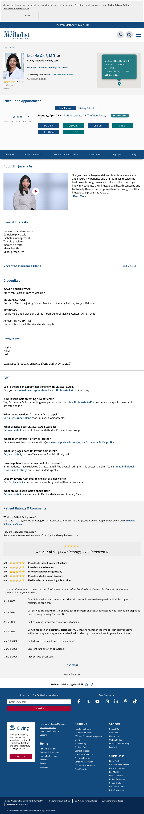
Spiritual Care (81, 747)
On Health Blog (115, 739)
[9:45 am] (98, 125)
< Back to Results (9, 48)
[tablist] (75, 108)
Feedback (113, 747)
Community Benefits (84, 732)
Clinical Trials (115, 783)
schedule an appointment (34, 390)
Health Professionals (49, 756)
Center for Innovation (84, 761)
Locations (44, 767)
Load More (72, 665)
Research (44, 763)
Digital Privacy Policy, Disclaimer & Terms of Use (24, 800)
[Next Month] (28, 116)
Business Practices (83, 758)
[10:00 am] (48, 132)
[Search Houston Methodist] (129, 34)
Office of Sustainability (85, 765)
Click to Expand (131, 266)
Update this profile (72, 674)
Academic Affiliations (84, 754)
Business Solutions (117, 786)
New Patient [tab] (65, 108)
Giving (77, 739)
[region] (72, 11)
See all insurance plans (17, 418)
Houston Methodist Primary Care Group (47, 67)
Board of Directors (82, 750)
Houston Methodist (83, 729)
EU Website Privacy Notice (86, 800)
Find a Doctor (115, 761)
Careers (43, 734)
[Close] (132, 58)
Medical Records (116, 775)
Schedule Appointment (119, 764)
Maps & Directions (117, 768)
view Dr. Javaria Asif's (81, 402)
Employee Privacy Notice (17, 804)
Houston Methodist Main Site (72, 25)
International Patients (49, 731)
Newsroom (114, 736)
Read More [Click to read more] (79, 196)
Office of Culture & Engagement (88, 736)
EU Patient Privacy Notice (112, 800)
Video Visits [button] (121, 115)
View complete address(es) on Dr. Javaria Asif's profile (81, 442)
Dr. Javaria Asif (65, 390)
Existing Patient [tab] (86, 108)
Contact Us (114, 729)
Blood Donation (81, 769)
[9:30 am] (48, 125)
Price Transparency (117, 790)
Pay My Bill (114, 772)
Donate (21, 756)
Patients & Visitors (48, 748)
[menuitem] (72, 25)
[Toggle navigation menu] (138, 34)
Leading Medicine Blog (119, 743)
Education (44, 759)
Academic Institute (48, 727)
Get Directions (111, 75)
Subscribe (39, 708)
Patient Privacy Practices (59, 800)
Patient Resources (117, 779)
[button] (119, 83)
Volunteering (80, 743)
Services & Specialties (49, 752)
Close (28, 15)
